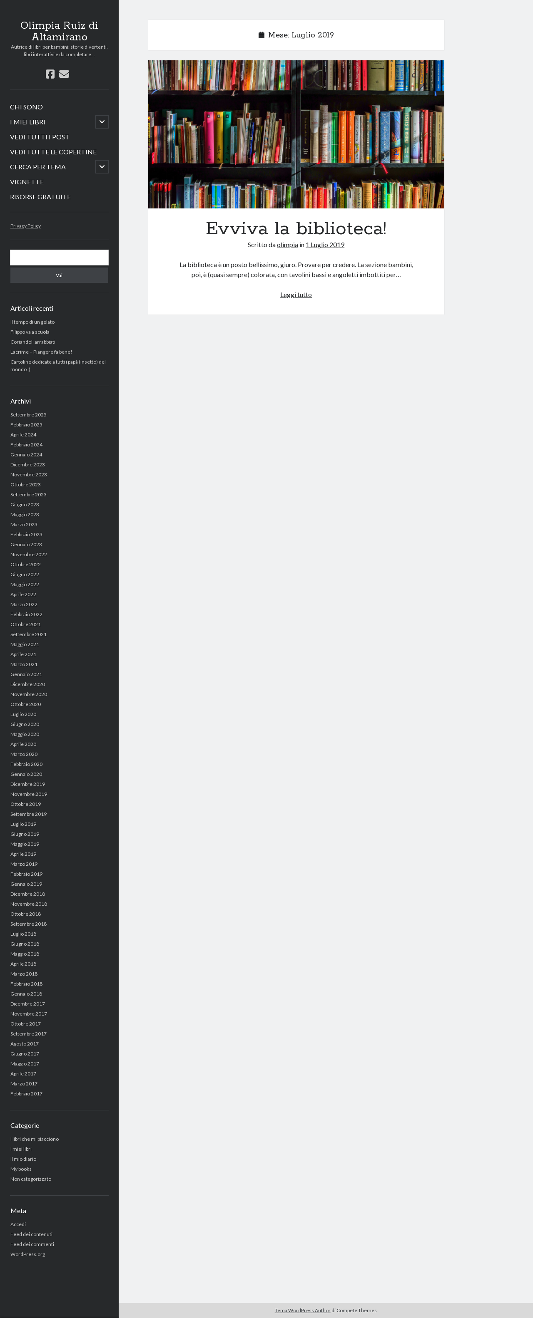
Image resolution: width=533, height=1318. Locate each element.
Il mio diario (23, 1159)
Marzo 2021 (23, 664)
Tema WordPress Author (303, 1310)
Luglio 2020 (23, 714)
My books (21, 1169)
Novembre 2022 (28, 554)
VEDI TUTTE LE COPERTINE (53, 152)
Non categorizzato (30, 1179)
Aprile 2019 (23, 854)
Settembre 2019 (28, 814)
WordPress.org (27, 1254)
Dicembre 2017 (27, 1004)
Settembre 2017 (28, 1034)
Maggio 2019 (24, 844)
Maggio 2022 (24, 584)
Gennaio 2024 (26, 454)
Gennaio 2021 (26, 674)
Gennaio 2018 (26, 994)
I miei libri (21, 1149)
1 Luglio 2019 (325, 244)
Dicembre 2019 (27, 784)
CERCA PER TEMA (38, 167)
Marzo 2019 (23, 864)
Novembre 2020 (28, 694)
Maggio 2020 (24, 734)
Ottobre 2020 (25, 704)
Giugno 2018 (24, 944)
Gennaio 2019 (26, 884)
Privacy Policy (25, 226)
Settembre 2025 (28, 414)
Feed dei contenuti (31, 1234)
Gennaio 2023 (26, 544)
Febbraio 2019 (26, 874)
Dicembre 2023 (27, 464)
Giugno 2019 (24, 834)
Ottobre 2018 (25, 914)
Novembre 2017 (28, 1014)
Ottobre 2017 (25, 1024)
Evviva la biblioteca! (296, 134)
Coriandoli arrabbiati (32, 342)
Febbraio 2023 (26, 534)
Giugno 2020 (24, 724)
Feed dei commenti (32, 1244)
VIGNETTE (27, 182)
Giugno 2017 (24, 1053)
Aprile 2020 (23, 744)
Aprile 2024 (23, 434)
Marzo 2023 (23, 524)
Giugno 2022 (24, 574)
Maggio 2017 (24, 1063)
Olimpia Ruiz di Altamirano (59, 31)
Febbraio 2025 (26, 424)
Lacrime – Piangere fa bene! (41, 352)
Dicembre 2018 (27, 894)
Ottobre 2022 (25, 564)
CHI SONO (26, 107)
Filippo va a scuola (30, 332)
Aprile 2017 (23, 1073)
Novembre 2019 (28, 794)
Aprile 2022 (23, 594)
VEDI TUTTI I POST (40, 137)
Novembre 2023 (28, 474)
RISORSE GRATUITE (40, 197)
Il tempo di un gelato (32, 322)
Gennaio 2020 (26, 774)
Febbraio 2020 (26, 764)
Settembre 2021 (28, 634)
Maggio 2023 (24, 514)
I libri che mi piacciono (34, 1139)
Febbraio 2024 (26, 444)
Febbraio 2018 (26, 984)
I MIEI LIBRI (27, 122)
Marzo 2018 (23, 974)
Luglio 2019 (23, 824)
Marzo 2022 (23, 604)
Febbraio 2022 (26, 614)
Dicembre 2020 (27, 684)
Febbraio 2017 (26, 1093)
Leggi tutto (296, 294)
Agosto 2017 (24, 1044)
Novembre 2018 (28, 904)
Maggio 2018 (24, 954)
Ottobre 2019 (25, 804)
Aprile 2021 (23, 654)
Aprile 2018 (23, 964)
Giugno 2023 (24, 504)
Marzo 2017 (23, 1083)
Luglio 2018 (23, 934)
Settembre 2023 (28, 494)
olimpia (287, 244)
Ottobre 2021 (25, 624)
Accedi (18, 1224)
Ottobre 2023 (25, 484)
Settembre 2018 (28, 924)
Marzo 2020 (23, 754)
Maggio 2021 (24, 644)
